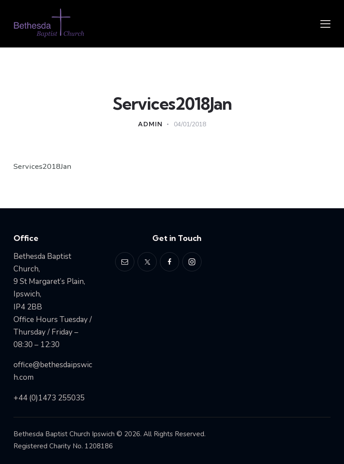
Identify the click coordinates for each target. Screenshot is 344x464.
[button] (325, 23)
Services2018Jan (42, 166)
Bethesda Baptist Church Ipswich (64, 434)
